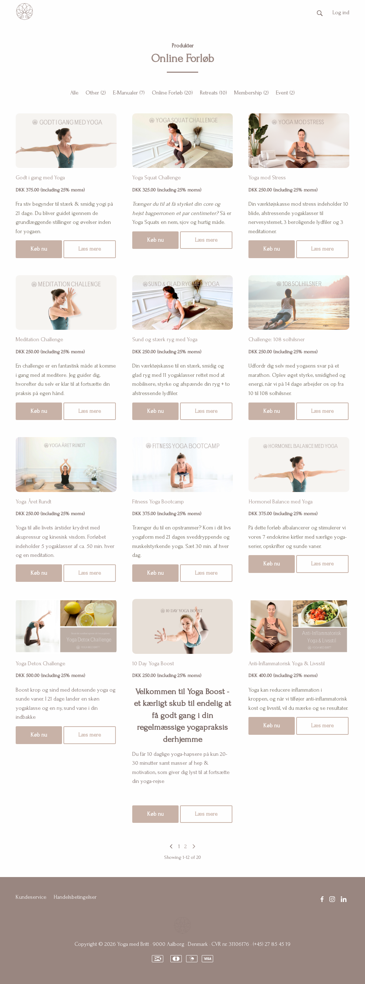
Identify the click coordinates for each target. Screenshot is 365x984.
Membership (251, 92)
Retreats (213, 92)
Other (96, 92)
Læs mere (89, 249)
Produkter (183, 45)
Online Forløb (172, 92)
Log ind (341, 12)
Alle (74, 92)
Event (285, 92)
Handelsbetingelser (75, 897)
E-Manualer (129, 92)
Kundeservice (31, 897)
